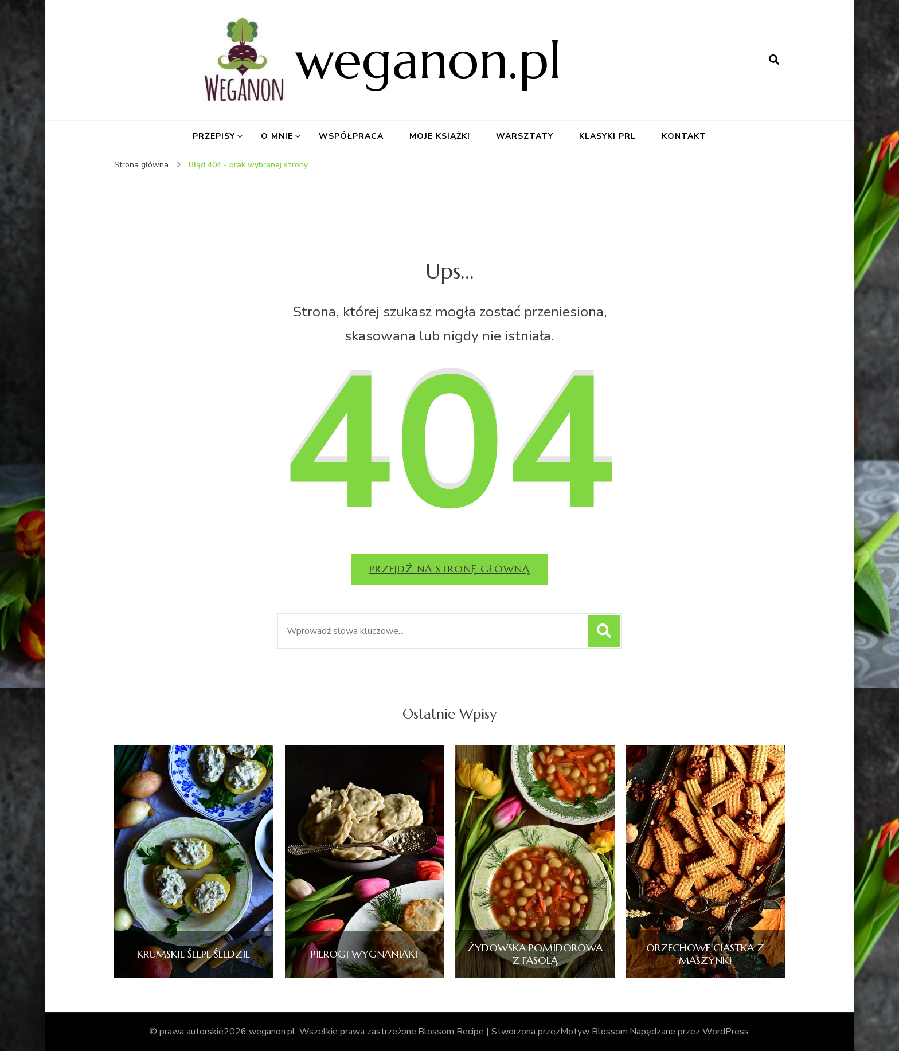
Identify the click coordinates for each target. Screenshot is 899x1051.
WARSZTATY (524, 136)
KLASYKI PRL (607, 136)
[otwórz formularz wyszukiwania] (774, 60)
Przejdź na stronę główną (449, 568)
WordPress (725, 1031)
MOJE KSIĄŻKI (439, 136)
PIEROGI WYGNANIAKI (364, 954)
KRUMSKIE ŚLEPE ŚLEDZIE (193, 954)
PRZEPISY (214, 136)
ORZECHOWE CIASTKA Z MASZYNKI (705, 954)
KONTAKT (684, 136)
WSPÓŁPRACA (351, 136)
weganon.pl (428, 60)
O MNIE (277, 136)
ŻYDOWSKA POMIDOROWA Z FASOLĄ (535, 954)
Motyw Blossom (594, 1031)
